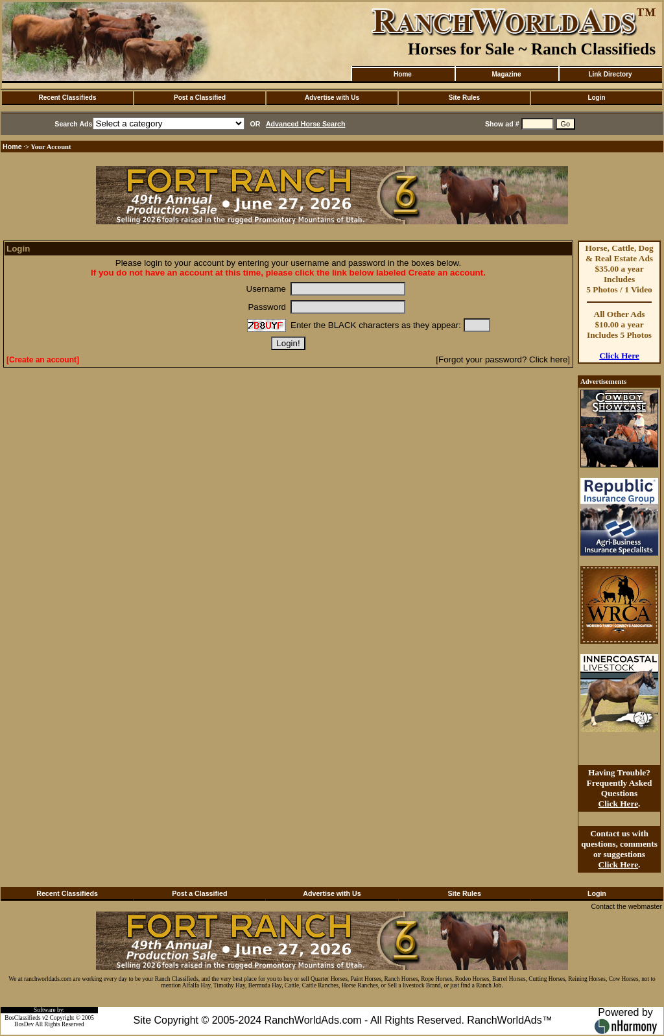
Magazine (506, 74)
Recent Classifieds (68, 97)
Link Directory (610, 74)
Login (596, 97)
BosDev (24, 1024)
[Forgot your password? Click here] (503, 359)
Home (403, 74)
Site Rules (464, 97)
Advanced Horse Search (306, 124)
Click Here (619, 355)
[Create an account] (42, 359)
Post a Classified (200, 97)
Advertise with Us (332, 97)
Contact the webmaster (626, 906)
